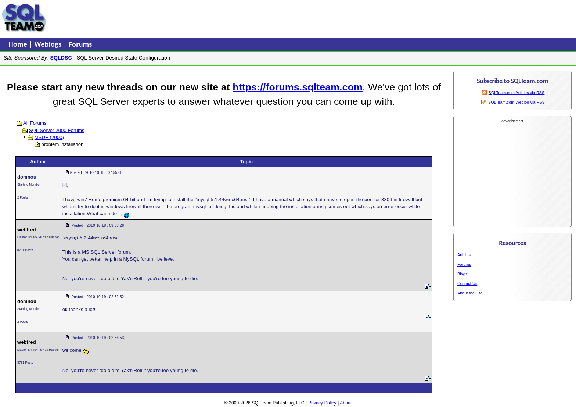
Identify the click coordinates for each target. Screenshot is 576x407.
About (346, 403)
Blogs (462, 274)
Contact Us (467, 283)
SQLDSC (61, 58)
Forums (80, 44)
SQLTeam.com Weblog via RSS (516, 102)
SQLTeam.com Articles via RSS (517, 92)
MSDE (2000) (49, 137)
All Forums (35, 123)
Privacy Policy (322, 403)
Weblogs (49, 44)
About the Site (470, 293)
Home (18, 44)
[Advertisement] (188, 18)
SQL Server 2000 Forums (56, 130)
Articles (464, 255)
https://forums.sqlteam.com (297, 87)
